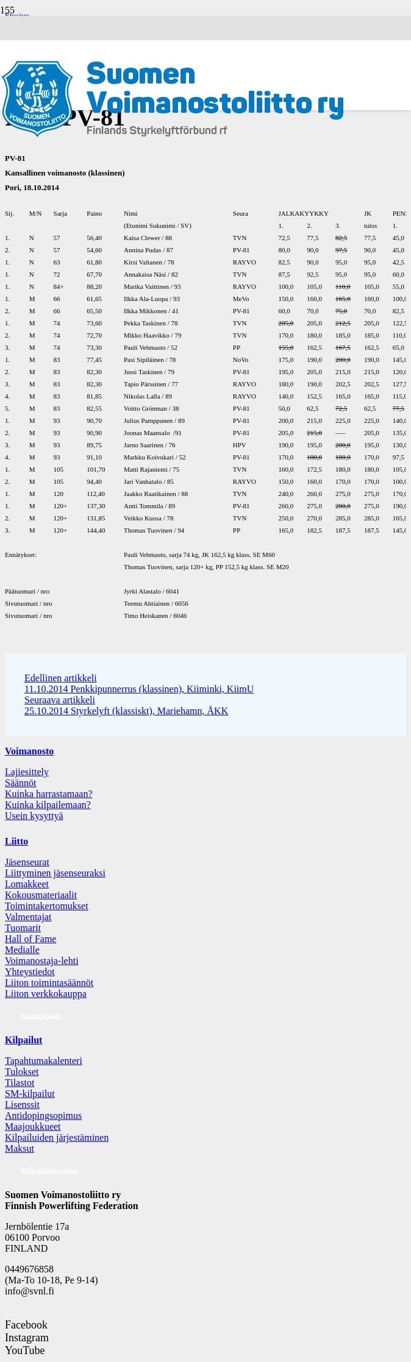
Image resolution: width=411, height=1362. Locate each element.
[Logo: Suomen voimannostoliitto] (172, 136)
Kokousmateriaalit (41, 895)
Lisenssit (22, 1104)
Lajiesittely (27, 772)
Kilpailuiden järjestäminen (57, 1137)
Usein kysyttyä (34, 815)
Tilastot (19, 1082)
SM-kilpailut (30, 1093)
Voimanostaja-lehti (42, 961)
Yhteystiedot (30, 972)
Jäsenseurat (27, 862)
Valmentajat (28, 917)
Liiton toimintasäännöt (49, 982)
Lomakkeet (27, 884)
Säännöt (21, 783)
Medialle (22, 950)
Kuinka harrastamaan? (48, 794)
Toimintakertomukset (46, 906)
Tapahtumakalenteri (43, 1060)
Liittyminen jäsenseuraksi (55, 873)
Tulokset (21, 1071)
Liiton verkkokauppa (46, 993)
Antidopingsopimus (43, 1115)
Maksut (19, 1148)
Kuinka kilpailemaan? (48, 805)
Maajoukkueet (33, 1126)
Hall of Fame (30, 939)
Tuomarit (23, 928)
